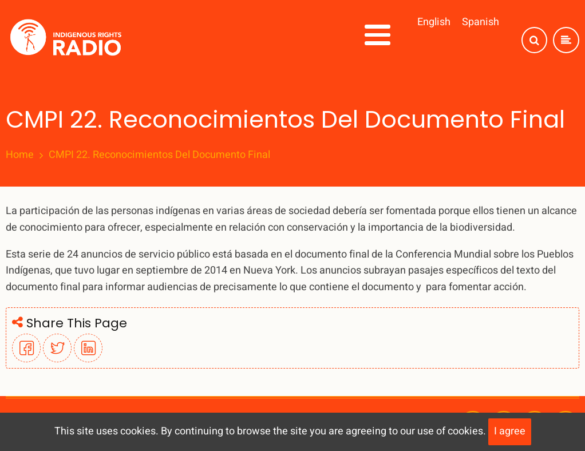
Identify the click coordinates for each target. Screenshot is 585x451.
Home (20, 155)
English (433, 22)
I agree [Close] (509, 431)
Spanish (480, 22)
